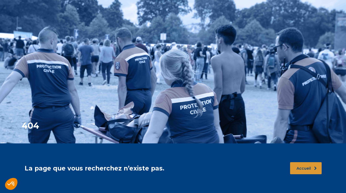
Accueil (306, 168)
